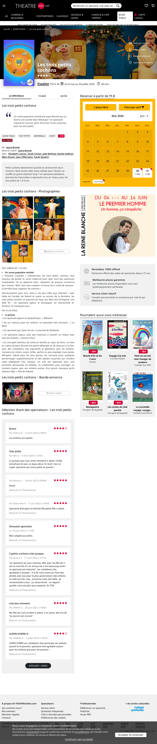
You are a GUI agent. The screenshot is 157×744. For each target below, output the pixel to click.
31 (147, 171)
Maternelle (39, 136)
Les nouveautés (48, 25)
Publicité (84, 715)
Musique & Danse (77, 16)
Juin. (144, 116)
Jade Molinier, (50, 153)
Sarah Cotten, (35, 153)
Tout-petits (24, 136)
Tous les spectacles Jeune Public (123, 25)
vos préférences (82, 731)
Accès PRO (85, 718)
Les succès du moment (71, 25)
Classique (62, 16)
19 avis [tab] (42, 96)
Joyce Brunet (13, 147)
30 (137, 171)
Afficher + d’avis (38, 647)
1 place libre (101, 107)
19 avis (56, 75)
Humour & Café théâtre (100, 16)
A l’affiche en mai (94, 25)
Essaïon (43, 84)
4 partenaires (33, 731)
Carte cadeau (139, 16)
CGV (43, 718)
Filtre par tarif (134, 107)
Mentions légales (10, 718)
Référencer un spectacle (92, 711)
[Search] (93, 5)
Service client (48, 711)
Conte (52, 136)
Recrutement (8, 715)
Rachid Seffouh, (65, 153)
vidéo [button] (49, 374)
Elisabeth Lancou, (17, 153)
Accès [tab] (64, 96)
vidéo (137, 49)
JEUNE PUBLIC (9, 136)
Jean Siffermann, (24, 157)
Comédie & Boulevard (17, 16)
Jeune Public (122, 16)
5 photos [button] (62, 231)
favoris (141, 62)
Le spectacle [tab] (16, 95)
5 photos (140, 43)
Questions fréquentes (52, 715)
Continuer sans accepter (79, 739)
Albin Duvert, (9, 157)
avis (139, 56)
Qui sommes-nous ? (12, 711)
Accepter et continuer (130, 734)
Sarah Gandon (41, 157)
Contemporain (45, 16)
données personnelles (59, 718)
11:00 (137, 174)
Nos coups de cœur (27, 25)
